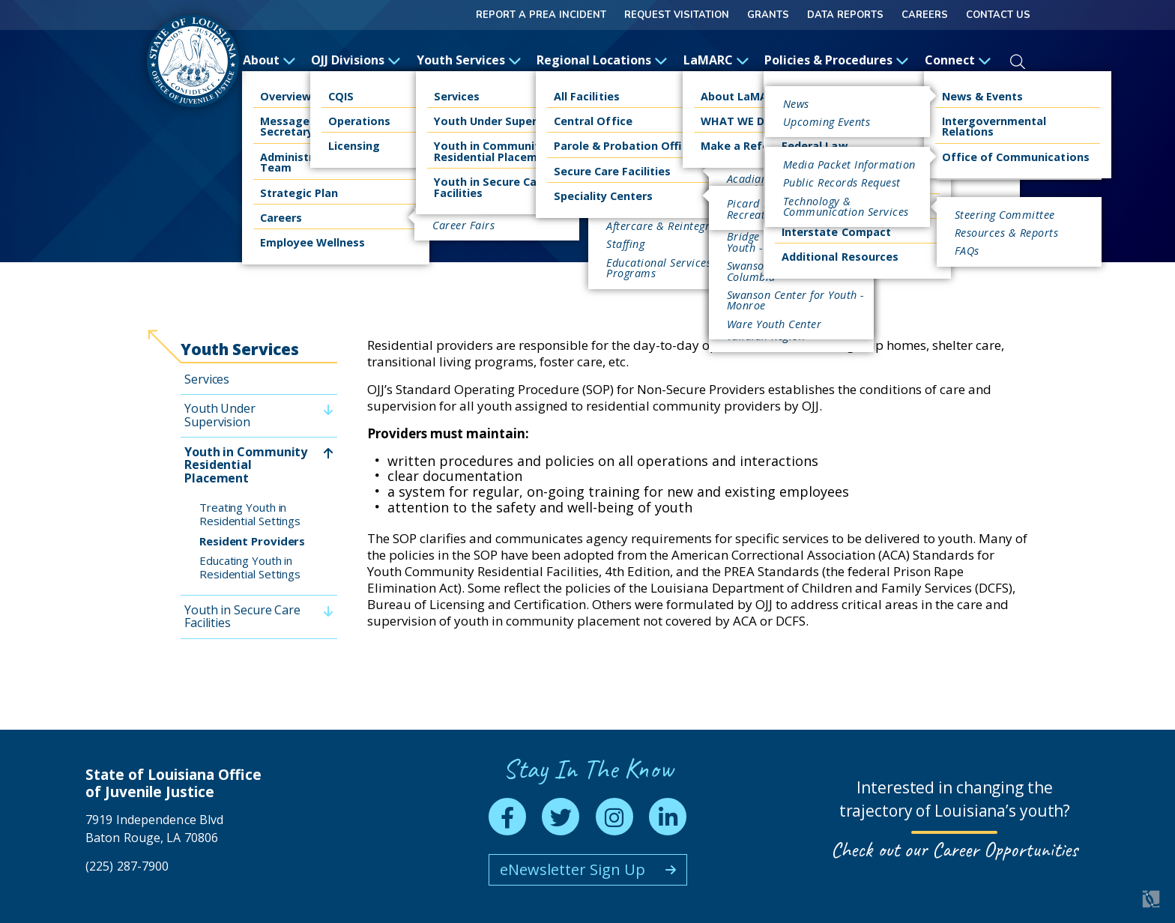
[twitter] (560, 816)
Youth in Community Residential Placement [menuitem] (245, 465)
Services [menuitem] (206, 379)
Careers (924, 15)
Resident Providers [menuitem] (252, 540)
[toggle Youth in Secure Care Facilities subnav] (328, 611)
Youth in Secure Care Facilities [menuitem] (242, 617)
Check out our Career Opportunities (954, 849)
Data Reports (845, 15)
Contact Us (998, 15)
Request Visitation (676, 15)
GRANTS (768, 15)
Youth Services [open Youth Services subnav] (469, 60)
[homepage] (193, 61)
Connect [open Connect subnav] (958, 60)
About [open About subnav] (269, 60)
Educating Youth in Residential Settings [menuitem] (249, 567)
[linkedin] (667, 816)
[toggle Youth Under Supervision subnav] (328, 410)
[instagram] (614, 816)
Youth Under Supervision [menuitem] (220, 415)
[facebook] (507, 816)
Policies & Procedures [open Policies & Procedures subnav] (836, 60)
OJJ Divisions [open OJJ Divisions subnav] (356, 60)
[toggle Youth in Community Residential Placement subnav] (328, 453)
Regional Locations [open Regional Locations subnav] (602, 60)
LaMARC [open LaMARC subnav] (716, 60)
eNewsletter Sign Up (572, 869)
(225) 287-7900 (127, 866)
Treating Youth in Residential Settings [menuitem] (249, 514)
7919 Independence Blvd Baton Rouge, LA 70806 (154, 828)
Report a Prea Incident (541, 15)
